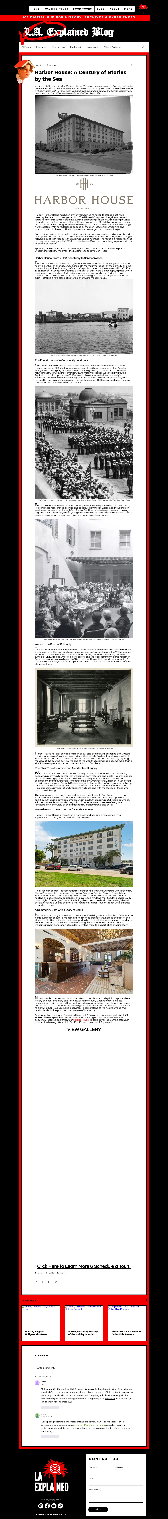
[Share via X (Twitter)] (42, 1282)
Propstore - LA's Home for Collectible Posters (127, 1333)
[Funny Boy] (24, 70)
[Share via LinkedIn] (49, 1282)
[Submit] (98, 1509)
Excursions (92, 47)
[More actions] (131, 65)
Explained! (75, 47)
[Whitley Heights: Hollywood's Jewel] (41, 1316)
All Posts (26, 47)
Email (91, 1478)
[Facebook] (47, 1505)
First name (93, 1467)
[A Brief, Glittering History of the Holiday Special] (84, 1316)
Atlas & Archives (112, 47)
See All (144, 1300)
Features (41, 47)
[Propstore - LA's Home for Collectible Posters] (127, 1316)
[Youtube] (53, 1505)
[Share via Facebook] (36, 1282)
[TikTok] (60, 1505)
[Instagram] (40, 1505)
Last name (119, 1467)
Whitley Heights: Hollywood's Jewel (36, 1333)
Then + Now (58, 47)
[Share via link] (55, 1282)
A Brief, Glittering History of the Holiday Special (83, 1333)
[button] (143, 47)
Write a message (95, 1490)
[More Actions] (131, 1382)
